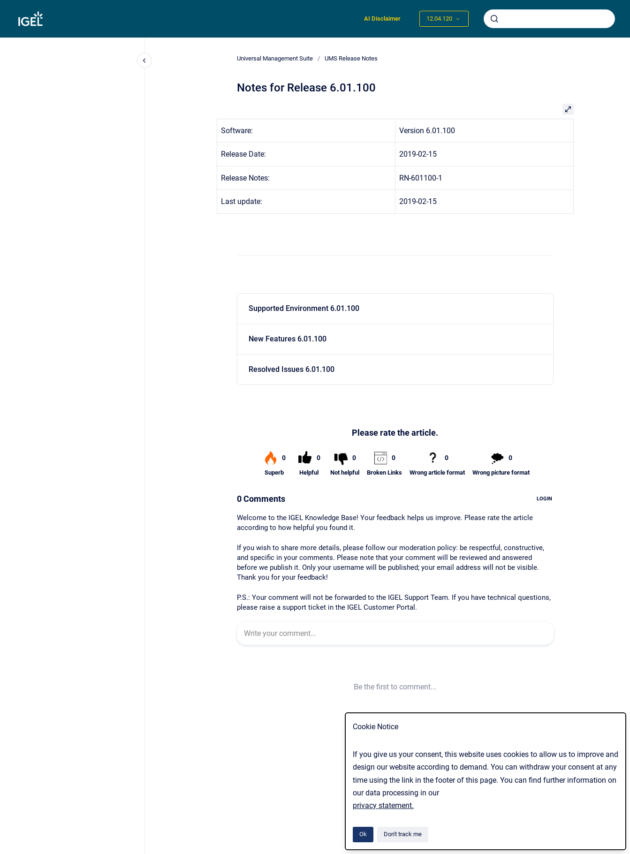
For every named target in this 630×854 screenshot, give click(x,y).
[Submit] (494, 18)
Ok (363, 834)
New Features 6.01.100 (287, 338)
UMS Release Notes (351, 58)
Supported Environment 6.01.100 (304, 308)
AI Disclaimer (382, 18)
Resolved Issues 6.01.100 (291, 369)
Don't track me (403, 834)
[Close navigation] (144, 60)
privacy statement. (383, 805)
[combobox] (549, 19)
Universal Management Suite (275, 58)
